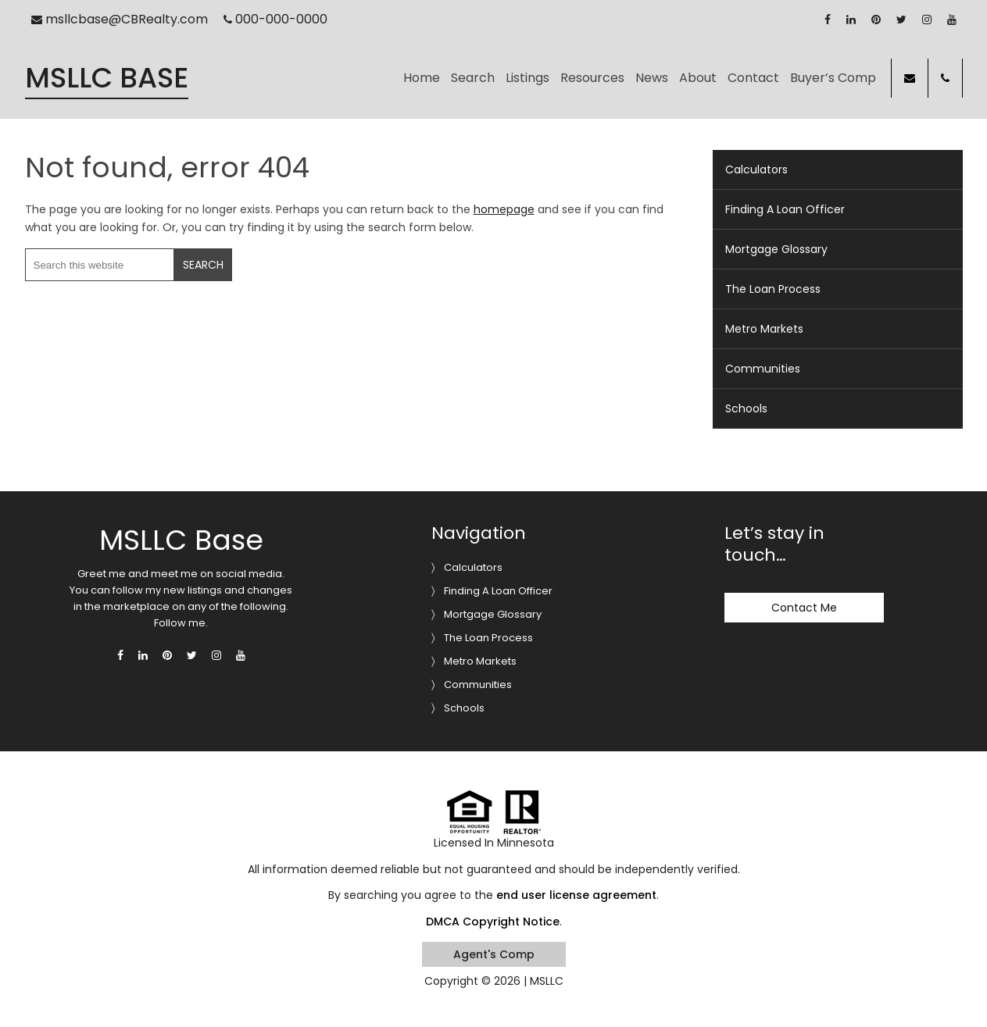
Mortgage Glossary (776, 249)
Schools (746, 408)
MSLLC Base (106, 78)
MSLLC (546, 981)
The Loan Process (773, 289)
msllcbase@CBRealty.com (119, 19)
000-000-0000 (275, 19)
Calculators (756, 169)
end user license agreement (576, 895)
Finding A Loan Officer (785, 209)
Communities (762, 368)
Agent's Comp (494, 954)
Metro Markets (764, 329)
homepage (504, 209)
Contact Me (804, 607)
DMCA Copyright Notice (493, 921)
